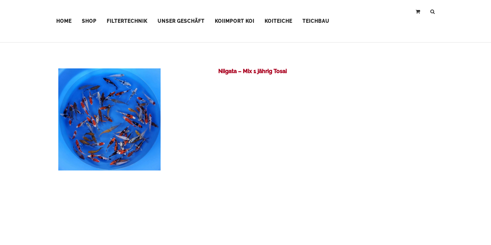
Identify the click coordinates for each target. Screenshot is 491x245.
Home (64, 21)
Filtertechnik (127, 21)
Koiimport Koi (234, 21)
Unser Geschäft (181, 21)
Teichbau (315, 21)
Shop (89, 21)
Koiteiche (278, 21)
